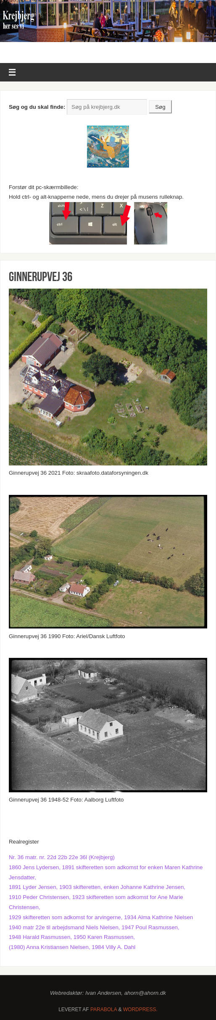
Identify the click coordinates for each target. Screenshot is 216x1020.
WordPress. (140, 1009)
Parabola (103, 1009)
